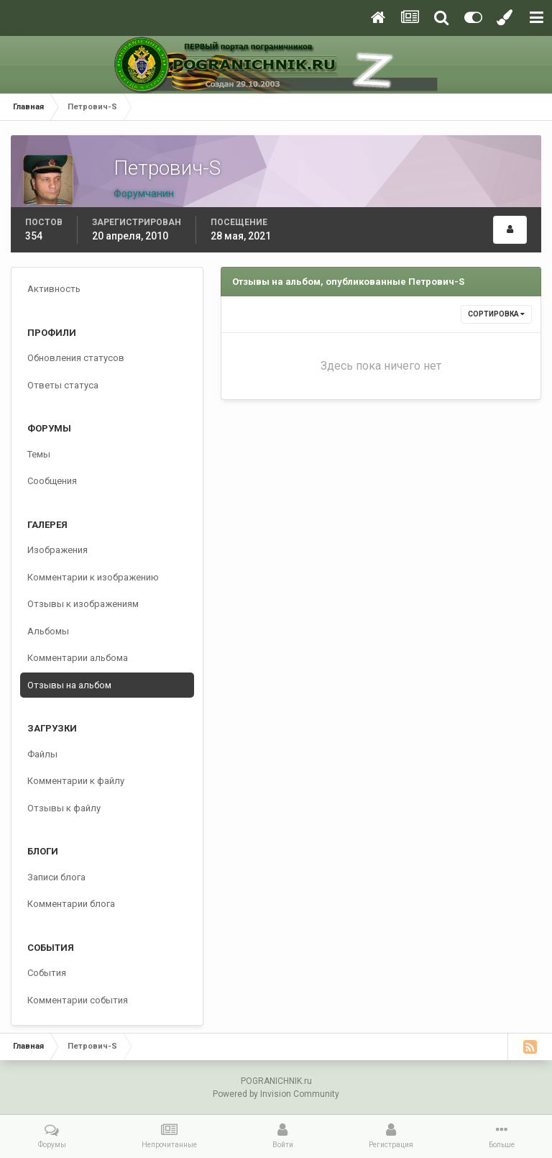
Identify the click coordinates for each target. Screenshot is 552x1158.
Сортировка (496, 314)
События (46, 972)
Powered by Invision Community (276, 1094)
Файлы (42, 754)
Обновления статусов (75, 357)
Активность (53, 288)
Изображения (57, 549)
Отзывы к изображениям (83, 603)
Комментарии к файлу (75, 780)
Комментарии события (77, 1000)
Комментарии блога (71, 903)
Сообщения (52, 480)
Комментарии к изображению (93, 577)
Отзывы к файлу (64, 808)
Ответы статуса (62, 385)
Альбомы (48, 631)
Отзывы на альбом (69, 685)
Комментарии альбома (77, 657)
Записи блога (56, 877)
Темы (38, 454)
